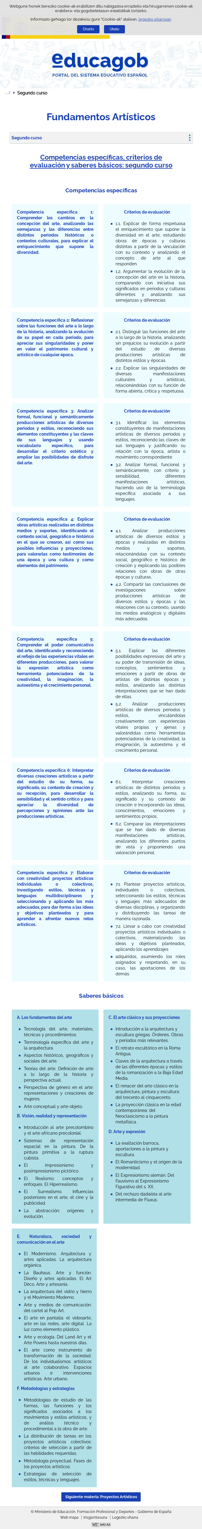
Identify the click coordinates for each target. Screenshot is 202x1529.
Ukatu (114, 29)
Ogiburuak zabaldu (7, 93)
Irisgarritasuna (95, 1517)
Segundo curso (26, 137)
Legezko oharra (125, 1517)
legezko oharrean (154, 19)
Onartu (88, 29)
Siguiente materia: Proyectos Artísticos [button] (101, 1496)
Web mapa (69, 1517)
